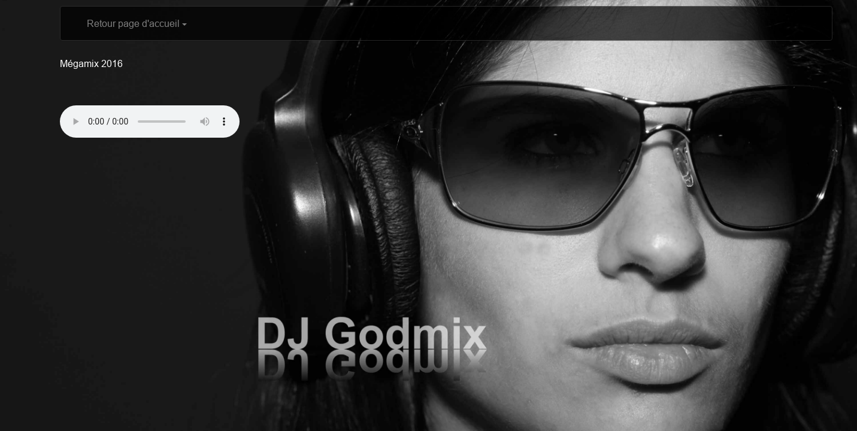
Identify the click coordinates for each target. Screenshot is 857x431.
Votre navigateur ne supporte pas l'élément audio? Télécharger (150, 121)
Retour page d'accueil (137, 23)
